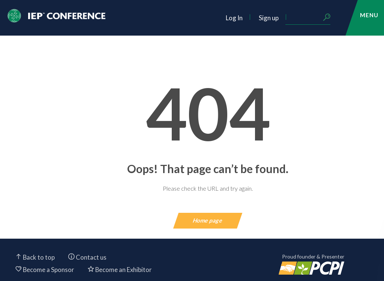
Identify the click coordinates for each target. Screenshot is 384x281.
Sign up (269, 18)
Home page (208, 220)
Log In (234, 18)
